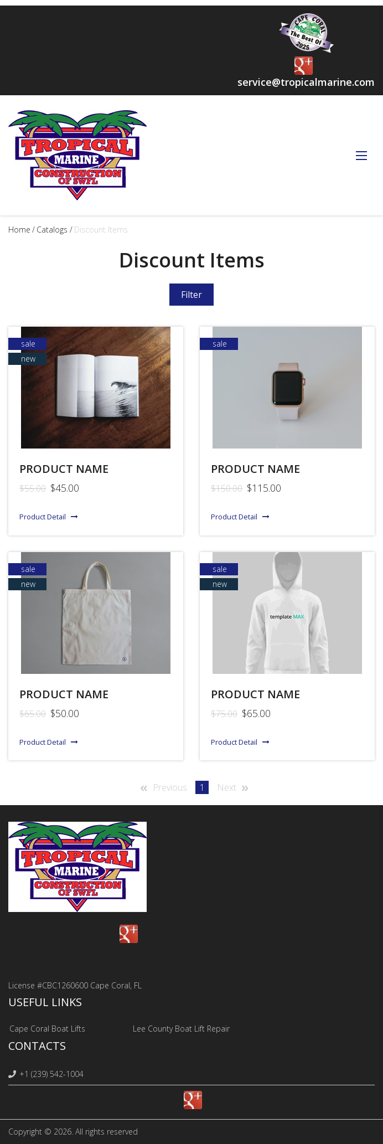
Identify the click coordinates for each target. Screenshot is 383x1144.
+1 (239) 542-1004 (46, 1074)
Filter (191, 294)
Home (19, 229)
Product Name (255, 694)
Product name (63, 468)
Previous (170, 787)
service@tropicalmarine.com (306, 82)
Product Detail (42, 517)
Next (226, 787)
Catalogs (52, 229)
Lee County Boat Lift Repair (181, 1028)
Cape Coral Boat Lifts (47, 1028)
